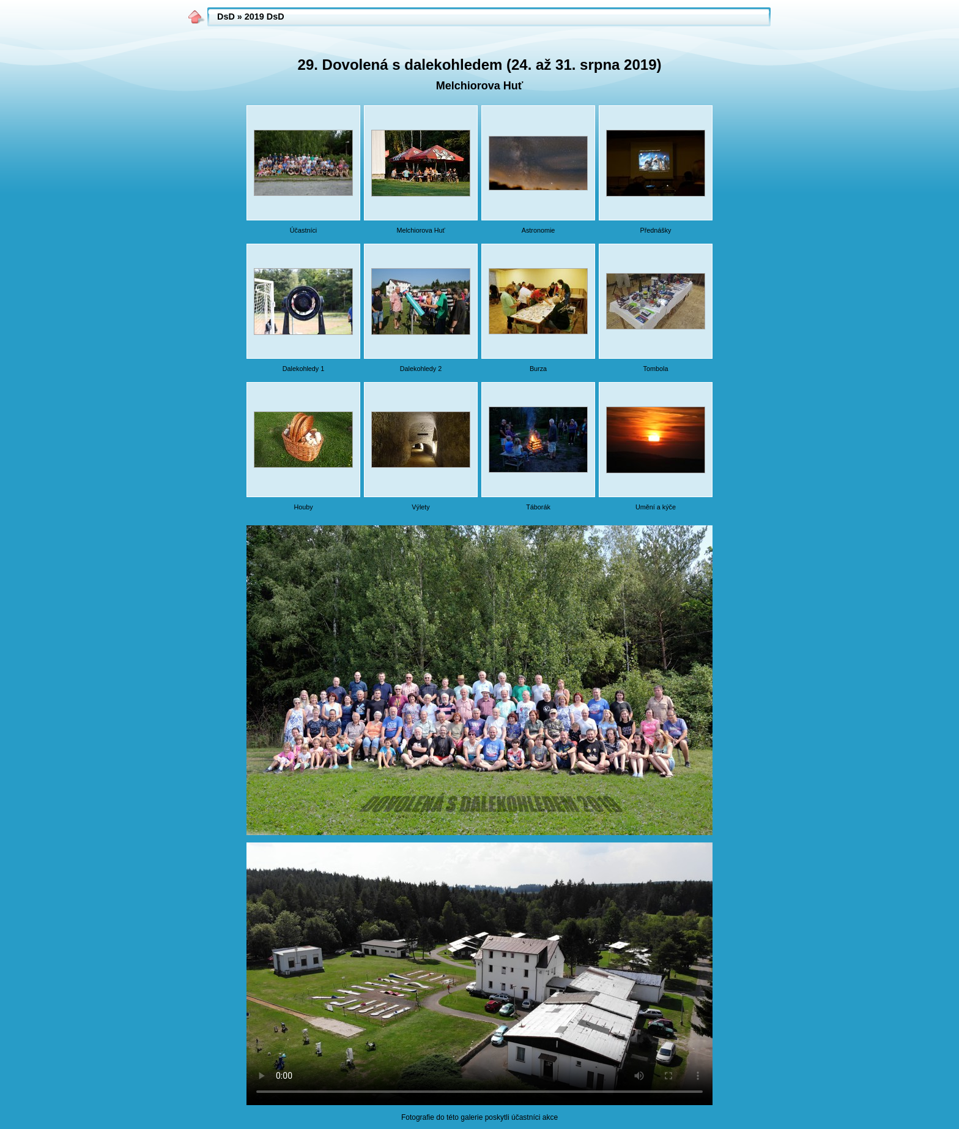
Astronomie (538, 230)
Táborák (538, 507)
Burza (538, 368)
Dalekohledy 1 (303, 368)
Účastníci (303, 230)
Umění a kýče (655, 507)
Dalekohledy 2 (421, 368)
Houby (303, 507)
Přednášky (655, 230)
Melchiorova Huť (420, 230)
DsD (226, 16)
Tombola (655, 368)
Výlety (420, 507)
